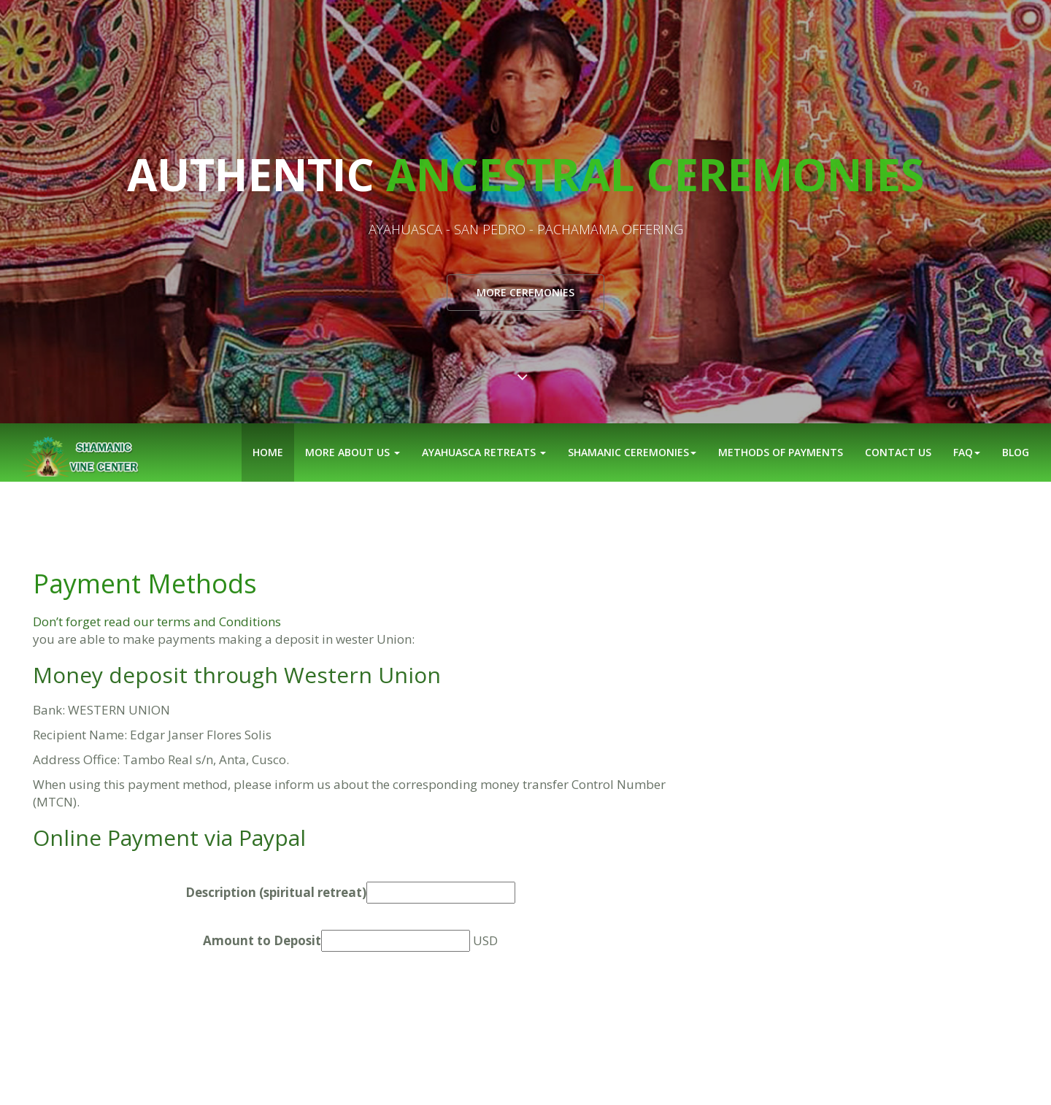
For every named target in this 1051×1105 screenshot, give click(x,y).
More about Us (352, 452)
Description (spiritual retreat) (275, 892)
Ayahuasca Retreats (484, 452)
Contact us (898, 452)
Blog (1015, 452)
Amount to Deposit (262, 940)
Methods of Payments (780, 452)
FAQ (966, 452)
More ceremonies (525, 292)
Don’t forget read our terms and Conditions (157, 621)
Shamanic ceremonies (632, 452)
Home (268, 452)
